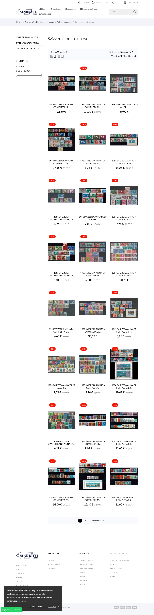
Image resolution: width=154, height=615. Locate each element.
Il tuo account (119, 553)
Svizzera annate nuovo (28, 42)
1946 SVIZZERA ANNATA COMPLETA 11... (61, 105)
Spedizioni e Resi (86, 560)
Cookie (82, 576)
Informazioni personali (119, 560)
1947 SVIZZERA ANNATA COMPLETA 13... (92, 105)
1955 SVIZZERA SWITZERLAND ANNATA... (61, 274)
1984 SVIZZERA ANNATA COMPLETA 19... (92, 498)
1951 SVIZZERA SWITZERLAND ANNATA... (61, 218)
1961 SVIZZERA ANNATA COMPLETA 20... (92, 330)
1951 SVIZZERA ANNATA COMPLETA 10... (124, 162)
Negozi (82, 584)
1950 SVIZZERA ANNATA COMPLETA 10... (92, 162)
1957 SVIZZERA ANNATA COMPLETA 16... (92, 274)
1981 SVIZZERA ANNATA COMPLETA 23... (92, 442)
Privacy (82, 572)
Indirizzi (113, 572)
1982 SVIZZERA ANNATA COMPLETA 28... (124, 442)
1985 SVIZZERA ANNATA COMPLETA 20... (124, 498)
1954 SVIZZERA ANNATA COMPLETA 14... (124, 218)
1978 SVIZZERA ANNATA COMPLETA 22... (124, 386)
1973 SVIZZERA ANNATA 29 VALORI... (61, 386)
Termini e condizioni (87, 564)
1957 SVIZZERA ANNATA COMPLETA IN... (124, 274)
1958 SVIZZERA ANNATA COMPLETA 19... (61, 330)
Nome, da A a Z (127, 52)
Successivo (98, 520)
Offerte (51, 560)
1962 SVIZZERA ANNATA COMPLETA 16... (124, 330)
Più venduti (52, 568)
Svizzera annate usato (27, 48)
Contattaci (83, 580)
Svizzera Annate (27, 37)
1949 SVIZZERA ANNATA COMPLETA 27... (61, 162)
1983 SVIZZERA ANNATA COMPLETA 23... (61, 498)
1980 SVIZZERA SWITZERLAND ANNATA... (61, 442)
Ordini (113, 564)
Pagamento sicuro (86, 568)
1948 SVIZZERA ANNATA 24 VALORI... (124, 105)
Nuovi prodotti (54, 564)
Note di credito (116, 568)
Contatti (83, 2)
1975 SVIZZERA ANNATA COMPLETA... (92, 386)
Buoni (112, 576)
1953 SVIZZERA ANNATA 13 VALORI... (92, 218)
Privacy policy (38, 606)
